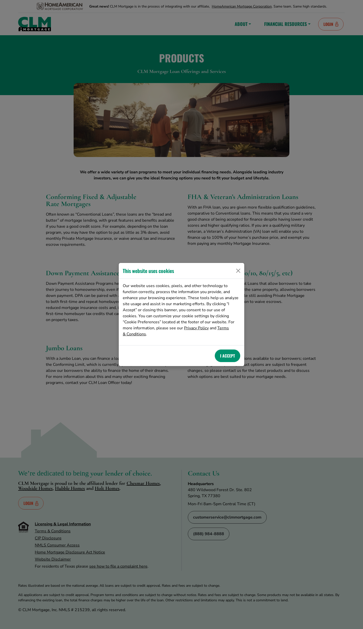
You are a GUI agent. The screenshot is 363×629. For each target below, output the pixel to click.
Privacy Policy (196, 328)
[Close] (238, 271)
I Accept (227, 356)
